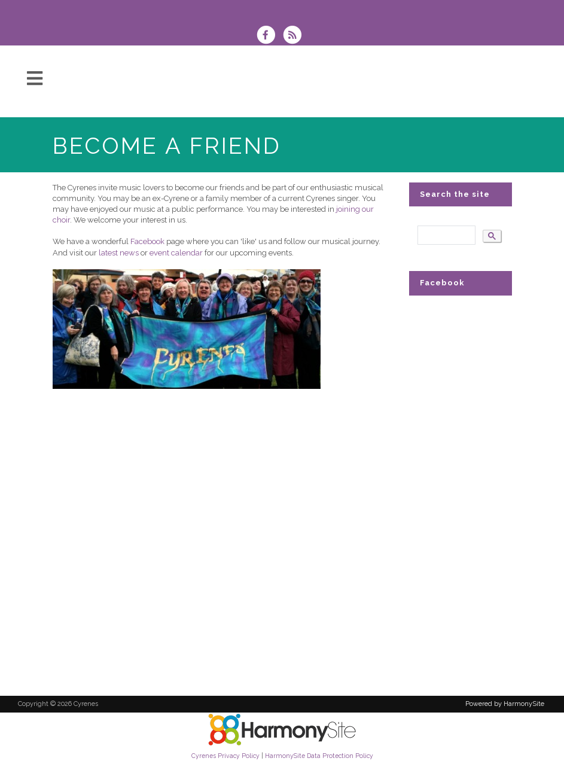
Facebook (148, 241)
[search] (445, 235)
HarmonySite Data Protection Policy (319, 755)
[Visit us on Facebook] (270, 36)
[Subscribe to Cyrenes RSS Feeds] (295, 36)
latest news (119, 252)
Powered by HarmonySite (504, 704)
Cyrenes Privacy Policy (225, 755)
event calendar (177, 252)
